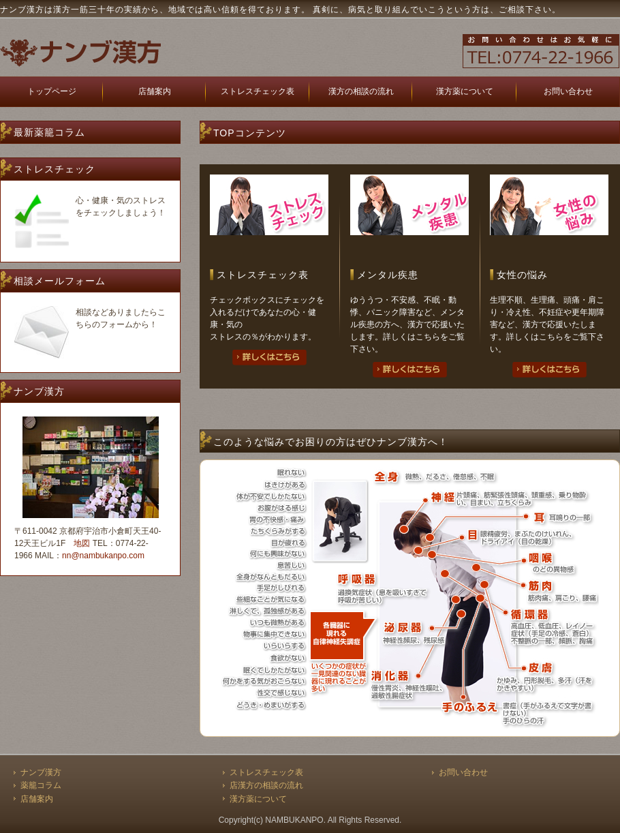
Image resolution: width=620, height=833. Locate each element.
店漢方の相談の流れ (266, 785)
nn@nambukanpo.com (103, 555)
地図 (82, 543)
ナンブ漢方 (40, 772)
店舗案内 (154, 91)
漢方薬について (464, 91)
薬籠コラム (40, 785)
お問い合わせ (568, 91)
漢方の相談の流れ (361, 91)
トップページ (51, 91)
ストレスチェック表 (257, 91)
